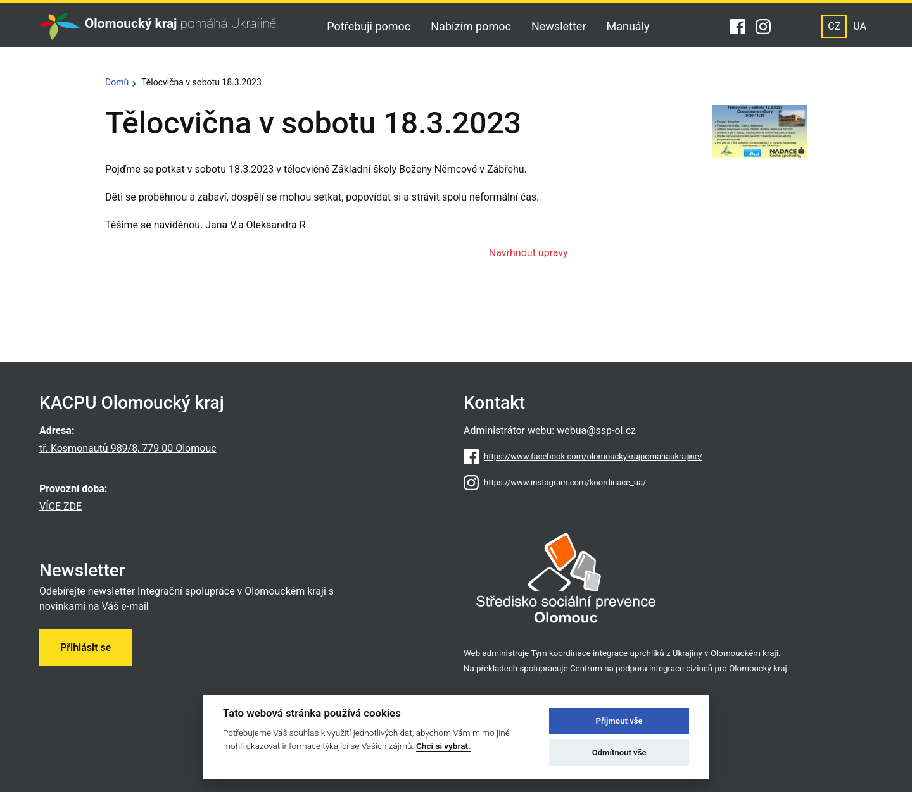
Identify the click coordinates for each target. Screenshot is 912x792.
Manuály (628, 26)
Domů (117, 82)
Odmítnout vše (619, 752)
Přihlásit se (85, 647)
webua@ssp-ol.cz (596, 430)
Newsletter (558, 26)
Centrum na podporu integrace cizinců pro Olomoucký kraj (678, 668)
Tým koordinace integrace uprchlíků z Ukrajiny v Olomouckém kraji (654, 653)
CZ (834, 26)
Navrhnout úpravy (528, 253)
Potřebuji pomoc (368, 26)
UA (859, 26)
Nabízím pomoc (471, 26)
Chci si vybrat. (443, 746)
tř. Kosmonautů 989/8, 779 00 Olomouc (128, 448)
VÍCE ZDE (60, 506)
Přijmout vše (619, 721)
